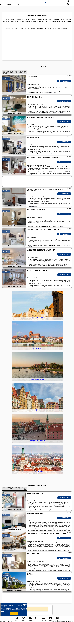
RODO (2, 611)
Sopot (4, 78)
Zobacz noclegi (64, 81)
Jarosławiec (6, 575)
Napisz (72, 621)
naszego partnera (51, 92)
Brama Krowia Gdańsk (37, 608)
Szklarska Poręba (7, 555)
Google (25, 604)
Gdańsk (5, 98)
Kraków (5, 495)
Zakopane (5, 535)
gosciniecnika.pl (37, 3)
